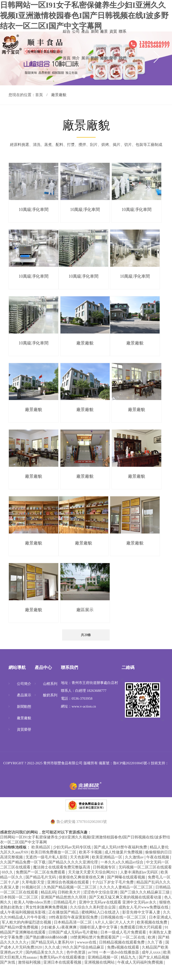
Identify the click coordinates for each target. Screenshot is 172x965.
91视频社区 (32, 887)
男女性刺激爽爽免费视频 (46, 907)
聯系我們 (122, 44)
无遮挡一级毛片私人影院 (46, 857)
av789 (92, 952)
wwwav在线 (87, 942)
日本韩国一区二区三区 (19, 897)
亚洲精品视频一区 (103, 957)
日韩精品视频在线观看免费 (122, 942)
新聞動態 (94, 44)
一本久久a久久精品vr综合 (122, 862)
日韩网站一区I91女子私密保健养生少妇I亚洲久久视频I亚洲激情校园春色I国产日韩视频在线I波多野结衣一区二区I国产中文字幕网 (84, 15)
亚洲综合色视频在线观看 (68, 882)
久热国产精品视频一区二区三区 (70, 887)
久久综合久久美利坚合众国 (93, 907)
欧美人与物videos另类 (33, 902)
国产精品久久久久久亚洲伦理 (73, 862)
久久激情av (135, 857)
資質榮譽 (113, 44)
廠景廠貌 (104, 44)
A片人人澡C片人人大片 (115, 922)
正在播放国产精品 (64, 912)
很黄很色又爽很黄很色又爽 (82, 877)
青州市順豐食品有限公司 (63, 763)
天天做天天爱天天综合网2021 (93, 872)
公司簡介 (76, 44)
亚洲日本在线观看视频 (62, 962)
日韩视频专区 (105, 867)
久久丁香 (155, 942)
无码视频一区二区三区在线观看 (145, 867)
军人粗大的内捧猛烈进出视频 (27, 922)
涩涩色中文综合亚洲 (100, 892)
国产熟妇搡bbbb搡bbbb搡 (46, 937)
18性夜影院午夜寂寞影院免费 (73, 917)
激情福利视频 (30, 962)
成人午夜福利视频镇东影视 (23, 912)
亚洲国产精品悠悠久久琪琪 (64, 897)
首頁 (39, 95)
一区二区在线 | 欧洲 (139, 937)
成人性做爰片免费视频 (123, 852)
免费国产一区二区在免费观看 (41, 872)
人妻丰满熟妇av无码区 (139, 872)
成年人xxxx (152, 952)
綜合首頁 (66, 44)
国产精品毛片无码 (41, 877)
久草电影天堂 (33, 882)
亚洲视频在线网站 (100, 962)
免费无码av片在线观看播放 (62, 957)
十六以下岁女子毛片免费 (113, 882)
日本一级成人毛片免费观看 (123, 932)
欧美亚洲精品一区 (107, 857)
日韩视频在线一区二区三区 (123, 917)
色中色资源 (76, 952)
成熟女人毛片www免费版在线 (144, 907)
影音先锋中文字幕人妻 (141, 912)
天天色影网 (80, 857)
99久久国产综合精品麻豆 (83, 947)
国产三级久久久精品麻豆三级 (145, 892)
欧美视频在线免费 (152, 922)
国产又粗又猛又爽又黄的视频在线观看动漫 (125, 897)
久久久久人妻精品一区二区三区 (126, 887)
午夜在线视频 (158, 857)
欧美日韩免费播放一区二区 (54, 852)
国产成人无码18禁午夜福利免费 (121, 847)
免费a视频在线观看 (123, 947)
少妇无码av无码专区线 (72, 847)
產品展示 (85, 44)
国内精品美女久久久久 (44, 952)
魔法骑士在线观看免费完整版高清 (62, 867)
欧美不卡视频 (91, 852)
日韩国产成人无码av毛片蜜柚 (73, 932)
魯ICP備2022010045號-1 (131, 763)
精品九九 (129, 957)
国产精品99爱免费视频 (19, 927)
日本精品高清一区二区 (73, 922)
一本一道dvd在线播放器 (119, 952)
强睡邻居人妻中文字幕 (98, 927)
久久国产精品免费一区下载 (23, 862)
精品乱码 (48, 892)
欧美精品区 (41, 847)
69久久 (8, 872)
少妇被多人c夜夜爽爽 (59, 927)
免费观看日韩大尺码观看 (141, 927)
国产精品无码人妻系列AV (53, 942)
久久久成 (52, 947)
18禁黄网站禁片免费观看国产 (95, 937)
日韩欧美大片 (69, 892)
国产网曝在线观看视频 (126, 877)
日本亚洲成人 (160, 917)
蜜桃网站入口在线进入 (100, 912)
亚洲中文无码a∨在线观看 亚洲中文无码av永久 (118, 902)
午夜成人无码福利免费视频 (140, 962)
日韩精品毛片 (65, 902)
